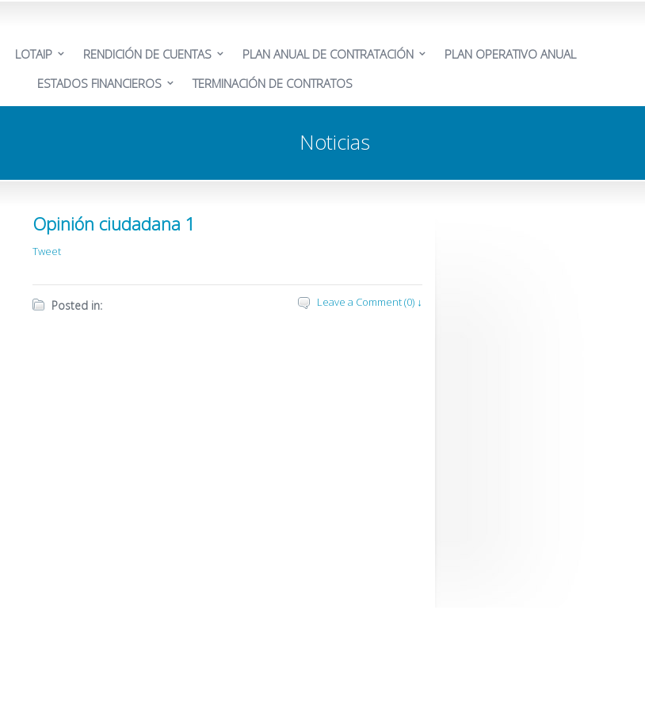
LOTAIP (33, 54)
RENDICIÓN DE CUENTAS (147, 54)
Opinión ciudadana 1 (114, 223)
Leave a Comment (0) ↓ (369, 302)
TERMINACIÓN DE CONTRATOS (273, 83)
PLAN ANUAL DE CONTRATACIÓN (328, 54)
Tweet (46, 251)
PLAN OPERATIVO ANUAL (510, 54)
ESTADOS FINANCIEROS (99, 83)
